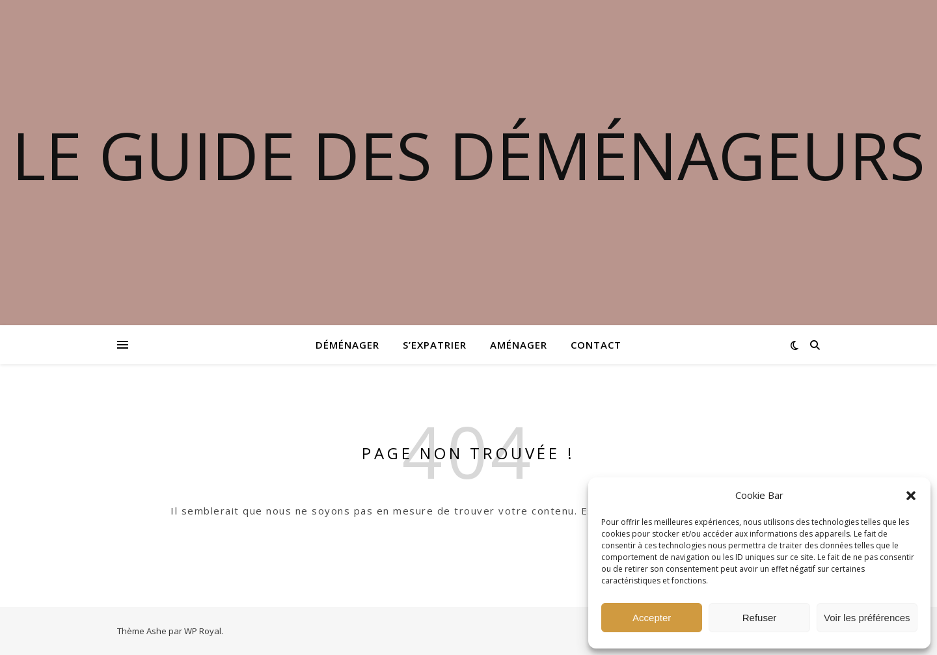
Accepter (651, 617)
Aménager (518, 344)
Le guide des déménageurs (468, 154)
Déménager (347, 344)
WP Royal (202, 631)
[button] (910, 495)
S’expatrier (435, 344)
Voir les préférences (867, 617)
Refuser (759, 617)
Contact (596, 344)
